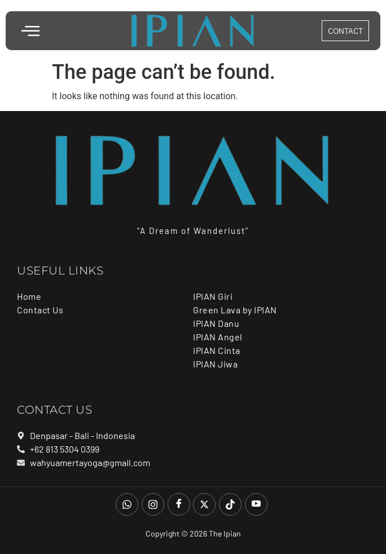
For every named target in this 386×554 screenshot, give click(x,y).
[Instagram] (153, 504)
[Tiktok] (230, 504)
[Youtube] (256, 504)
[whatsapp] (127, 504)
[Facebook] (179, 504)
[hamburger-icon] (29, 32)
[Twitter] (204, 504)
